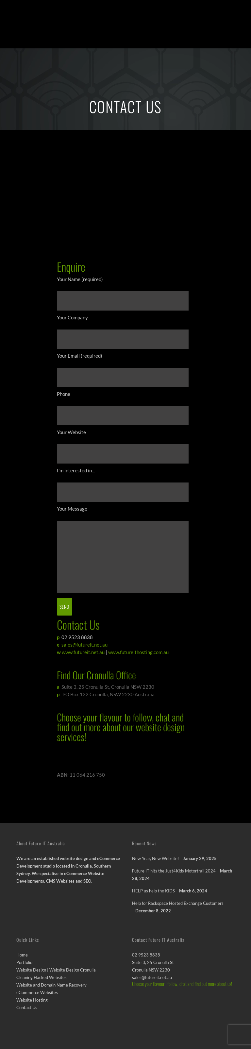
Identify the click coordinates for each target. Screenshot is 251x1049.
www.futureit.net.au (83, 652)
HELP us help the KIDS (153, 890)
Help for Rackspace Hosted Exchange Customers (178, 903)
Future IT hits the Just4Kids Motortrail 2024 (174, 870)
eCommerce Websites (37, 992)
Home (22, 954)
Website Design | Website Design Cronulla (56, 970)
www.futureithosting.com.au (138, 652)
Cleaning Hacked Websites (41, 977)
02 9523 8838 (76, 637)
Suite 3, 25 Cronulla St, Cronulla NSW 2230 (106, 687)
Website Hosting (32, 1000)
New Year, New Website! (155, 858)
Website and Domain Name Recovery (51, 985)
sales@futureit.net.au (84, 645)
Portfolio (24, 962)
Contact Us (26, 1007)
